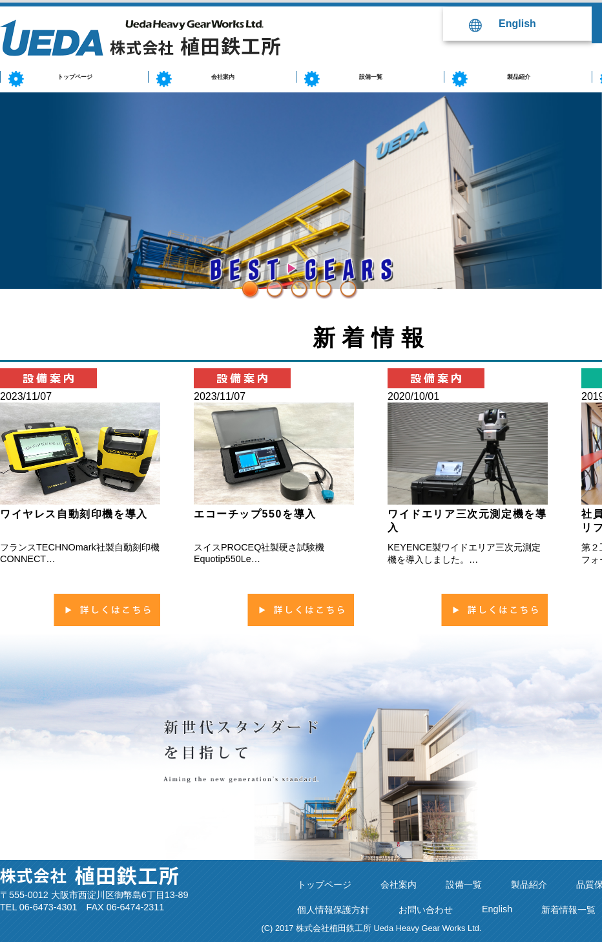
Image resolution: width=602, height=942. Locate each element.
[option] (301, 190)
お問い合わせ (426, 910)
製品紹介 (529, 884)
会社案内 (398, 884)
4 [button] (319, 284)
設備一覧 (464, 884)
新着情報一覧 (568, 910)
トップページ (324, 884)
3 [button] (294, 284)
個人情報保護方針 (333, 910)
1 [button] (245, 284)
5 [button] (343, 284)
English (517, 23)
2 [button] (270, 284)
